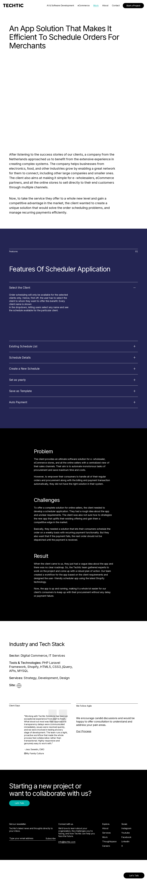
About (105, 5)
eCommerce (84, 5)
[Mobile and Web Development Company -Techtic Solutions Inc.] (13, 5)
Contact (116, 5)
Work (96, 5)
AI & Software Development (60, 5)
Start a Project (133, 5)
